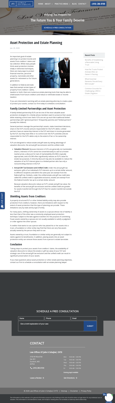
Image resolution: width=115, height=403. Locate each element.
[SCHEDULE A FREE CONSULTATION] (57, 27)
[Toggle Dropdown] (52, 4)
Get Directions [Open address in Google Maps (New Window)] (71, 378)
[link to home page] (21, 4)
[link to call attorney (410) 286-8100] (98, 3)
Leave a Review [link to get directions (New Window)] (37, 378)
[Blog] (74, 4)
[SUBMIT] (90, 326)
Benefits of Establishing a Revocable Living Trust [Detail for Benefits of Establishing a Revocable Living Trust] (94, 62)
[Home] (40, 4)
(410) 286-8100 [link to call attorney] (37, 368)
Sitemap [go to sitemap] (64, 391)
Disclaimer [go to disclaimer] (74, 391)
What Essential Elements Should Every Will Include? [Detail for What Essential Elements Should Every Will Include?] (93, 81)
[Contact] (82, 4)
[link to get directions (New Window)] (45, 360)
